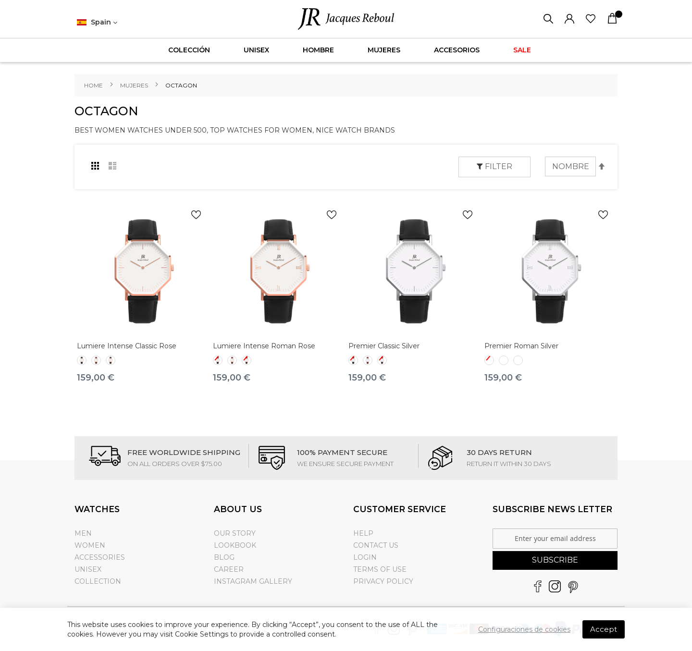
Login (365, 557)
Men (83, 533)
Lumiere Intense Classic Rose (126, 346)
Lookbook (235, 545)
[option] (81, 360)
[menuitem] (189, 50)
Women (89, 545)
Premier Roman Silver (521, 346)
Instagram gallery (253, 581)
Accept (603, 629)
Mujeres (134, 85)
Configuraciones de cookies (524, 629)
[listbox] (142, 362)
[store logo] (346, 19)
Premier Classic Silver (384, 346)
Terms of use (380, 569)
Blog (224, 557)
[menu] (346, 50)
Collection (97, 581)
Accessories (99, 557)
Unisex (87, 569)
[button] (97, 22)
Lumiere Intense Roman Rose (264, 346)
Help (363, 533)
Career (229, 569)
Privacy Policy (383, 581)
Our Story (235, 533)
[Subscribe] (555, 560)
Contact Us (375, 545)
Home (94, 85)
